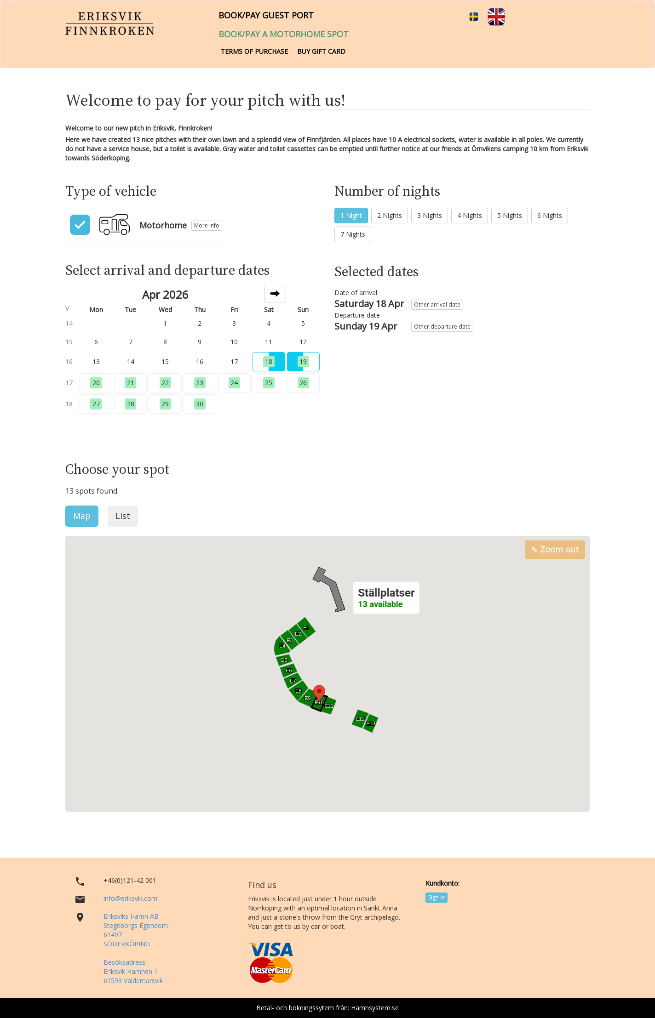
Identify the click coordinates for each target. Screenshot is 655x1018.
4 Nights (469, 215)
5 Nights (509, 215)
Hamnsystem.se (375, 1007)
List (122, 515)
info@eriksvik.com (130, 898)
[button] (386, 597)
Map (82, 515)
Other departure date (442, 326)
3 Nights (429, 215)
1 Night (351, 215)
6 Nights (549, 215)
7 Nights (352, 234)
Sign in (436, 897)
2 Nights (389, 215)
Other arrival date (437, 304)
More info (206, 225)
